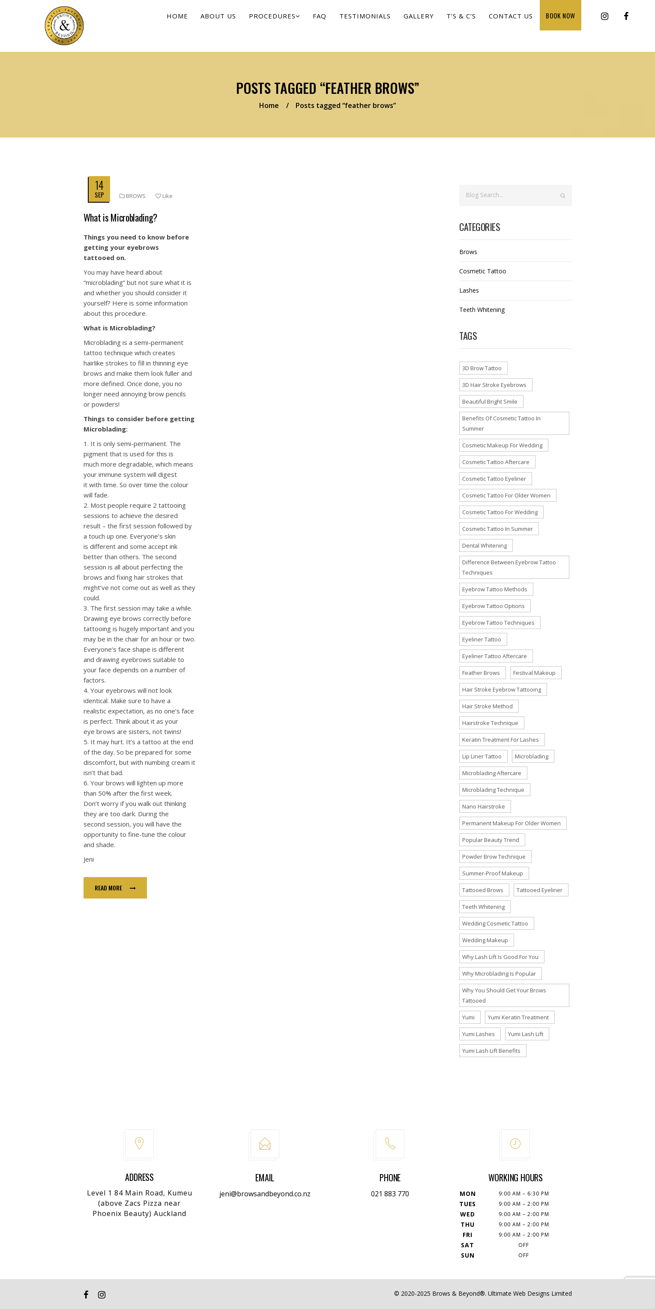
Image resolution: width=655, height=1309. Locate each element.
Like (164, 196)
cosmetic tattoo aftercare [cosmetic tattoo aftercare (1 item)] (495, 462)
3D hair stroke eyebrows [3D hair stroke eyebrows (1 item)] (494, 385)
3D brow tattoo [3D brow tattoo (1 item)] (482, 368)
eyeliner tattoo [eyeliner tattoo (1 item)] (481, 639)
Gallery (427, 22)
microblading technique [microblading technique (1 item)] (493, 790)
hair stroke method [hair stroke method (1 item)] (487, 706)
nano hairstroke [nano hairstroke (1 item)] (483, 806)
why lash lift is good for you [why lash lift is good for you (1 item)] (500, 957)
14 (99, 185)
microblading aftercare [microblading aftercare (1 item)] (491, 773)
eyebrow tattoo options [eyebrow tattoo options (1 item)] (493, 606)
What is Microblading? (121, 217)
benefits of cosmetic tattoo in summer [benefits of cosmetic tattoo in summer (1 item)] (501, 423)
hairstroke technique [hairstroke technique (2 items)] (490, 723)
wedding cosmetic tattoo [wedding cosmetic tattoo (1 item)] (495, 923)
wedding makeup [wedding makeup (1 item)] (485, 940)
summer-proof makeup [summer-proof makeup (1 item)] (492, 873)
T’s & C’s (467, 22)
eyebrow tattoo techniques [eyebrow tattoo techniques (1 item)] (498, 622)
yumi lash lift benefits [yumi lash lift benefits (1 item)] (491, 1050)
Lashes (469, 290)
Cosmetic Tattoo (482, 271)
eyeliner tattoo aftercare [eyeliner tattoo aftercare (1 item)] (494, 656)
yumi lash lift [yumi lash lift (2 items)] (525, 1034)
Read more (115, 887)
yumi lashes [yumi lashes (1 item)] (478, 1034)
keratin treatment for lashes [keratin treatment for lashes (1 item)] (500, 739)
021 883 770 (390, 1193)
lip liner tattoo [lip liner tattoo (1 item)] (482, 756)
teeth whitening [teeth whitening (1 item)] (483, 907)
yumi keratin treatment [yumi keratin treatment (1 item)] (518, 1017)
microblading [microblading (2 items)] (531, 756)
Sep (99, 194)
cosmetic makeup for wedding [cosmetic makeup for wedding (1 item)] (502, 445)
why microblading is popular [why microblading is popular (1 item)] (499, 973)
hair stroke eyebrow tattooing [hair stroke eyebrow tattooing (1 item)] (501, 689)
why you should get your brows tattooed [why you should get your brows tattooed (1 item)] (504, 995)
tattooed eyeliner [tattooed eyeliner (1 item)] (539, 890)
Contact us (514, 22)
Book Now (562, 22)
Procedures (290, 22)
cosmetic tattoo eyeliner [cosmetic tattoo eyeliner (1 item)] (494, 478)
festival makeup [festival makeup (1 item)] (534, 673)
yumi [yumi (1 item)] (468, 1017)
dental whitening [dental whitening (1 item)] (484, 545)
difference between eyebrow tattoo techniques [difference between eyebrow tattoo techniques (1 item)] (509, 567)
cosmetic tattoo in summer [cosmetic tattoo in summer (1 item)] (497, 529)
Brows (136, 196)
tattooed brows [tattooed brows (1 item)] (482, 890)
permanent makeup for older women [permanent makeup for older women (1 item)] (511, 823)
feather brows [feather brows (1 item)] (481, 673)
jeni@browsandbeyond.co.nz (265, 1193)
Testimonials (375, 22)
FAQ (333, 22)
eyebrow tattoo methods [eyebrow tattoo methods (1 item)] (494, 589)
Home (197, 22)
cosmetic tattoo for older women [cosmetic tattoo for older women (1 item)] (506, 495)
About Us (236, 22)
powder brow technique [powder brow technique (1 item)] (494, 856)
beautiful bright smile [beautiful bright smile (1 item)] (489, 401)
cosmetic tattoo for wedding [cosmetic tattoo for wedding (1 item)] (500, 512)
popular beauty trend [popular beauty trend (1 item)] (490, 840)
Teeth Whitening (482, 310)
